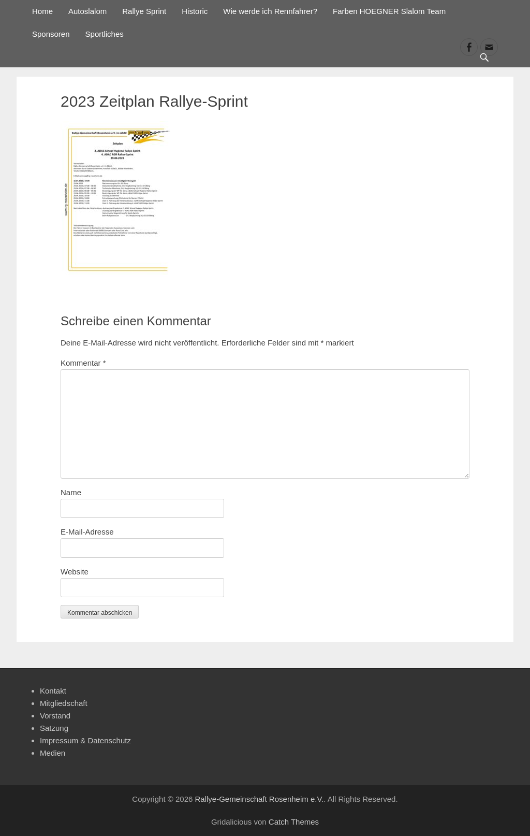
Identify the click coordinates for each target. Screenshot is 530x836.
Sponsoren (51, 34)
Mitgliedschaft (63, 703)
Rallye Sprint (144, 11)
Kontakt (53, 690)
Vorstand (55, 715)
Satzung (54, 728)
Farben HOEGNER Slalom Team (389, 11)
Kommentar (83, 362)
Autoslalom (87, 11)
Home (42, 11)
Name (71, 492)
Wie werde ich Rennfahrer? (270, 11)
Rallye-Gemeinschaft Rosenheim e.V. (259, 799)
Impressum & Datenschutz (85, 740)
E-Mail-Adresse (87, 531)
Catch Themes (294, 821)
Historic (195, 11)
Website (75, 571)
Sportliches (104, 34)
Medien (52, 752)
